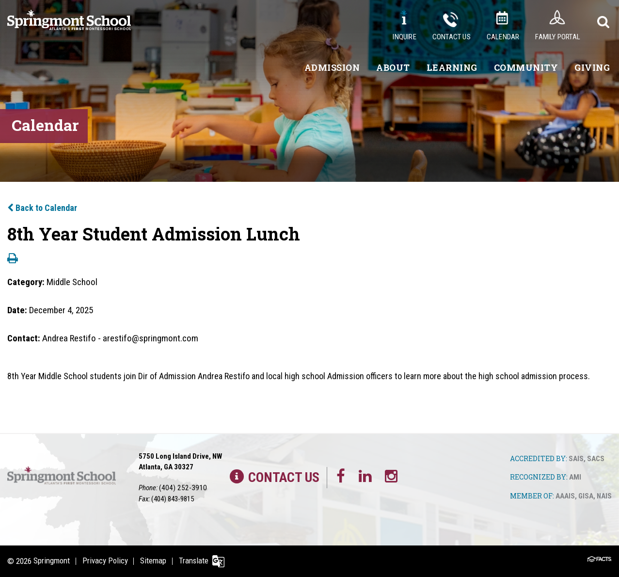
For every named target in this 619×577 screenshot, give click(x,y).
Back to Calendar (42, 208)
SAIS (576, 458)
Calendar (503, 36)
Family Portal (557, 36)
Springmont (51, 561)
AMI (575, 477)
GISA (585, 497)
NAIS (604, 497)
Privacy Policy (106, 561)
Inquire (404, 36)
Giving (592, 67)
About (393, 67)
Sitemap (156, 561)
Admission (332, 67)
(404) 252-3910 (180, 487)
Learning (452, 67)
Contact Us (451, 36)
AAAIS (565, 497)
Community (526, 67)
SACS (595, 458)
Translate (197, 561)
